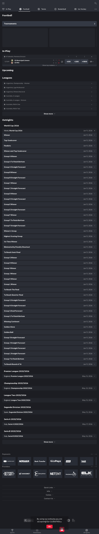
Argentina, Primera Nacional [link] (15, 92)
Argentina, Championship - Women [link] (18, 83)
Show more (49, 114)
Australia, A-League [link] (13, 96)
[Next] (96, 454)
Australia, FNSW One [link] (13, 104)
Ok (49, 526)
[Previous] (92, 454)
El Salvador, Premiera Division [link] (15, 57)
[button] (49, 57)
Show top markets (49, 65)
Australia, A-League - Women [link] (16, 100)
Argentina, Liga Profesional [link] (15, 87)
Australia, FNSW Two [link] (13, 109)
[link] (6, 9)
